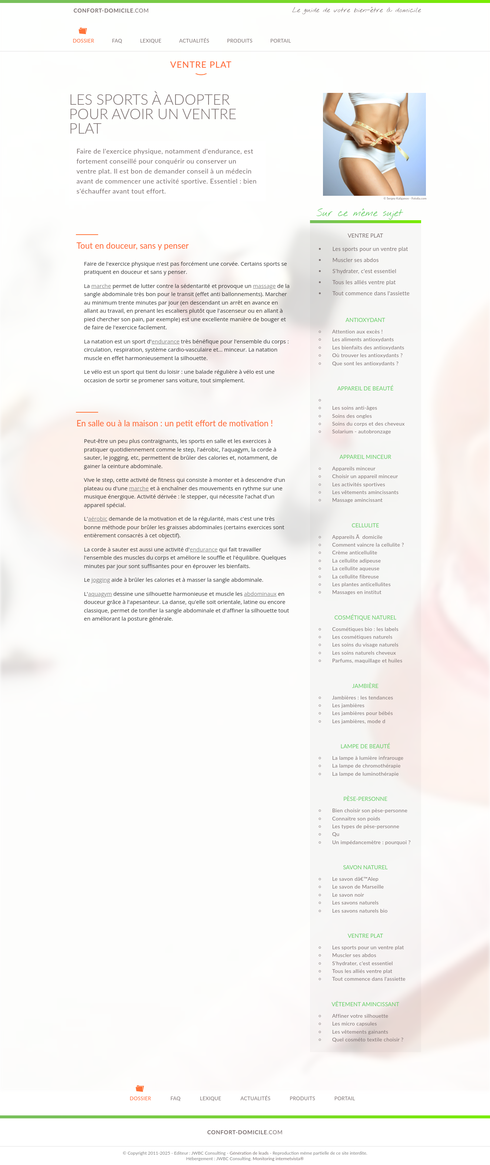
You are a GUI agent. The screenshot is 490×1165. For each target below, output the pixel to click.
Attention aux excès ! (355, 331)
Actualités (194, 35)
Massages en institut (354, 592)
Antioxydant (365, 319)
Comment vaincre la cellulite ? (366, 544)
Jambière (365, 685)
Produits (240, 35)
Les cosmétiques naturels (360, 637)
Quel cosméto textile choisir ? (365, 1039)
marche (101, 285)
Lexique (150, 35)
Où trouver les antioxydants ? (365, 355)
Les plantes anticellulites (359, 584)
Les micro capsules (352, 1023)
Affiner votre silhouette (358, 1016)
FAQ (117, 35)
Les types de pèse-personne (363, 826)
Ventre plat (365, 935)
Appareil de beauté (365, 388)
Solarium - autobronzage (359, 431)
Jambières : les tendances (360, 697)
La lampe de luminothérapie (363, 773)
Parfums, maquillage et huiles (365, 660)
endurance (165, 341)
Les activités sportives (356, 484)
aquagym (100, 593)
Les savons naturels (353, 902)
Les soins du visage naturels (363, 644)
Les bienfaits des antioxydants (366, 347)
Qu (333, 834)
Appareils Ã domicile (355, 537)
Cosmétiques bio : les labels (363, 629)
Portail (280, 35)
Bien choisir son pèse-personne (367, 810)
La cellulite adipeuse (354, 560)
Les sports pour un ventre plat (370, 248)
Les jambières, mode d (356, 721)
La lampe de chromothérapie (364, 765)
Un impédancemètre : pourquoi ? (369, 842)
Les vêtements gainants (358, 1031)
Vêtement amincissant (365, 1004)
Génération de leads (249, 1153)
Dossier (83, 35)
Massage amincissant (355, 500)
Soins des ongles (350, 416)
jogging (100, 579)
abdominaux (260, 593)
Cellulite (365, 525)
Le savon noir (346, 895)
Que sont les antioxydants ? (363, 363)
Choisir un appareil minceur (363, 476)
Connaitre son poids (354, 818)
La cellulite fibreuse (353, 576)
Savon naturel (365, 867)
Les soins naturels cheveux (362, 652)
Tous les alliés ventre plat (364, 282)
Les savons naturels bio (358, 910)
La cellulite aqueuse (353, 568)
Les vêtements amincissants (363, 492)
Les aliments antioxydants (361, 339)
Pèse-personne (365, 798)
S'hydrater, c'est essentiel (365, 271)
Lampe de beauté (365, 746)
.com (111, 10)
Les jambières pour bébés (360, 713)
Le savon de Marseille (356, 886)
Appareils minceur (351, 468)
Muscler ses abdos (356, 259)
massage (264, 285)
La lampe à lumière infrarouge (365, 758)
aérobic (97, 518)
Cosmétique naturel (365, 617)
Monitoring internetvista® (278, 1158)
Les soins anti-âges (352, 407)
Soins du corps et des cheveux (366, 423)
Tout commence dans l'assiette (371, 293)
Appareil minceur (365, 456)
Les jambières (346, 705)
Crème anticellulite (352, 552)
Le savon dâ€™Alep (353, 879)
